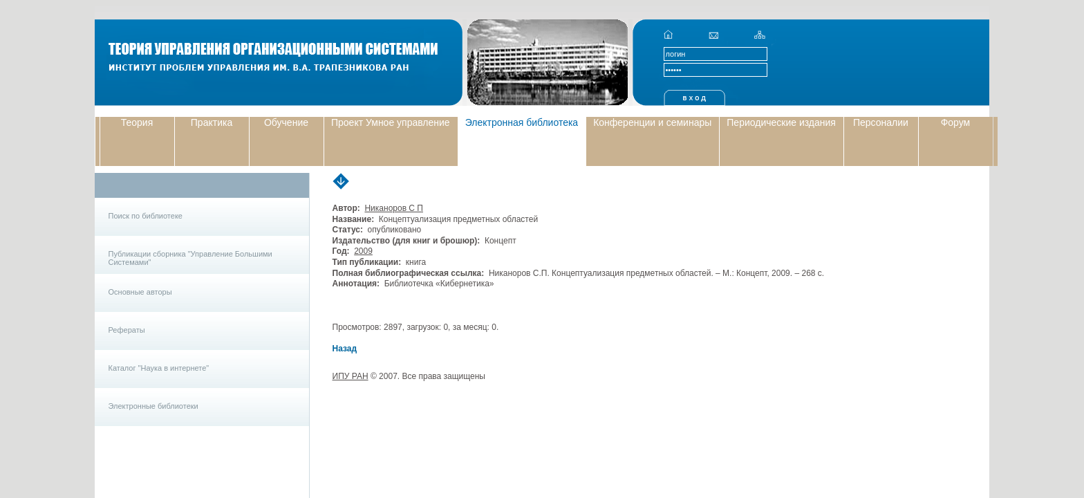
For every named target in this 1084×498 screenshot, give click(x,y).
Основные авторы (140, 292)
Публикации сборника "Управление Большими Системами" (190, 258)
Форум (956, 122)
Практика (211, 122)
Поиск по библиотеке (146, 216)
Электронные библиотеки (153, 406)
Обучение (286, 122)
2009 (363, 251)
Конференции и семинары (652, 122)
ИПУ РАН (350, 376)
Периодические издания (781, 122)
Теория (137, 122)
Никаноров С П (393, 208)
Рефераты (127, 330)
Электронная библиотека (522, 122)
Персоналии (880, 122)
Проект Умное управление (390, 122)
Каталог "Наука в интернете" (159, 368)
